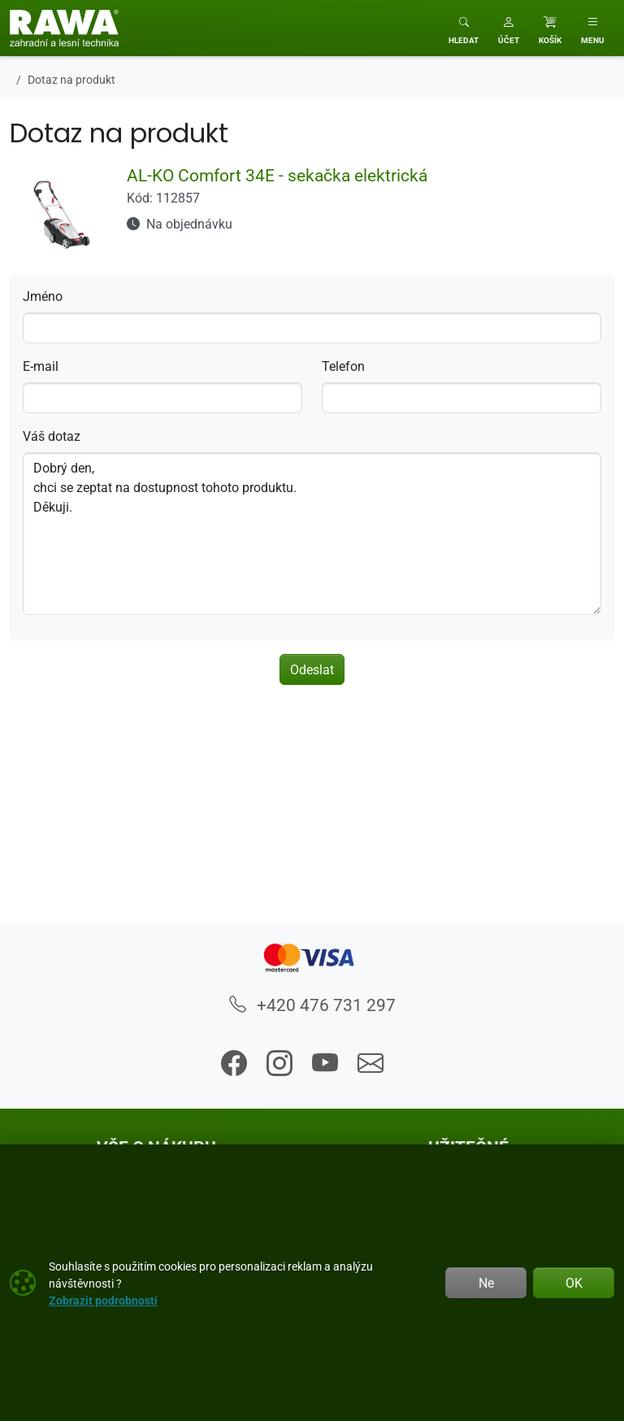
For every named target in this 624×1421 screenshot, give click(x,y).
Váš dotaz (51, 436)
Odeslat (312, 669)
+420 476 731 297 (312, 1004)
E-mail (40, 366)
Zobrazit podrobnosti (103, 1300)
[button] (508, 28)
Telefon (343, 366)
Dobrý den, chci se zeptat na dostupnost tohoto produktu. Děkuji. (312, 533)
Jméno (43, 296)
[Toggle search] (463, 28)
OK (574, 1283)
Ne (486, 1283)
